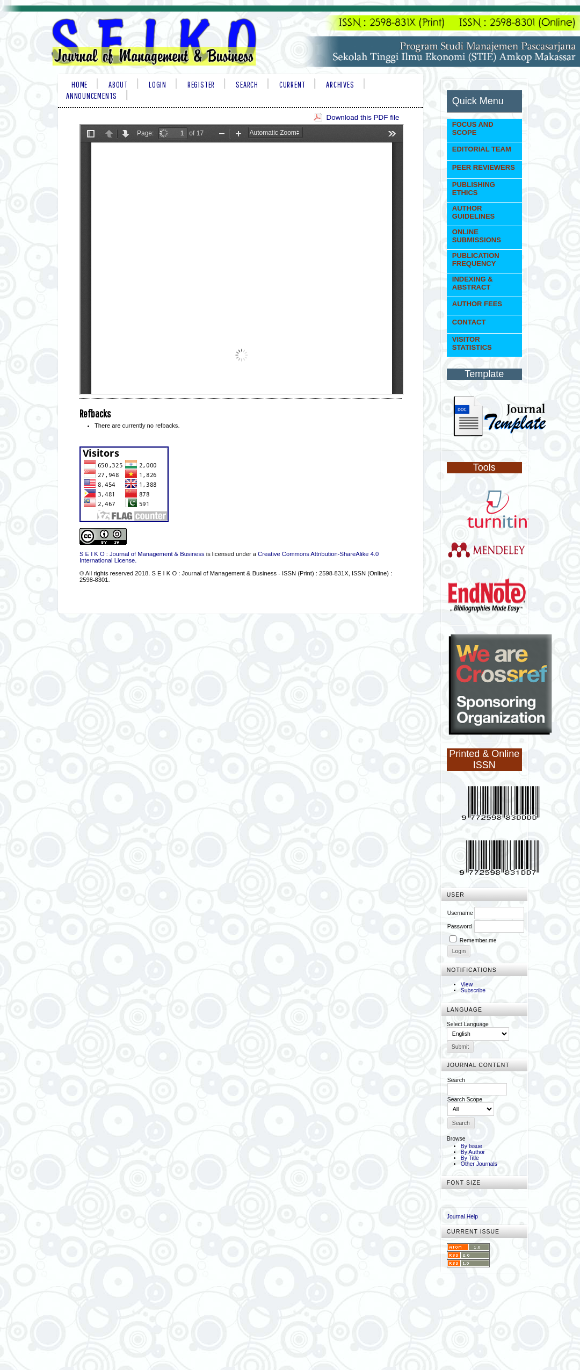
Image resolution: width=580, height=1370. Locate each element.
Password (459, 926)
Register (201, 84)
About (118, 84)
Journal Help (462, 1217)
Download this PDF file (362, 117)
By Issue (471, 1146)
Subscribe (473, 990)
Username (460, 913)
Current (292, 84)
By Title (470, 1158)
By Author (473, 1152)
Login (157, 84)
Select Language (468, 1024)
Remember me (478, 940)
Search (247, 84)
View (467, 984)
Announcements (91, 95)
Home (79, 84)
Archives (340, 84)
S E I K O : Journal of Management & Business (142, 554)
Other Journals (479, 1164)
